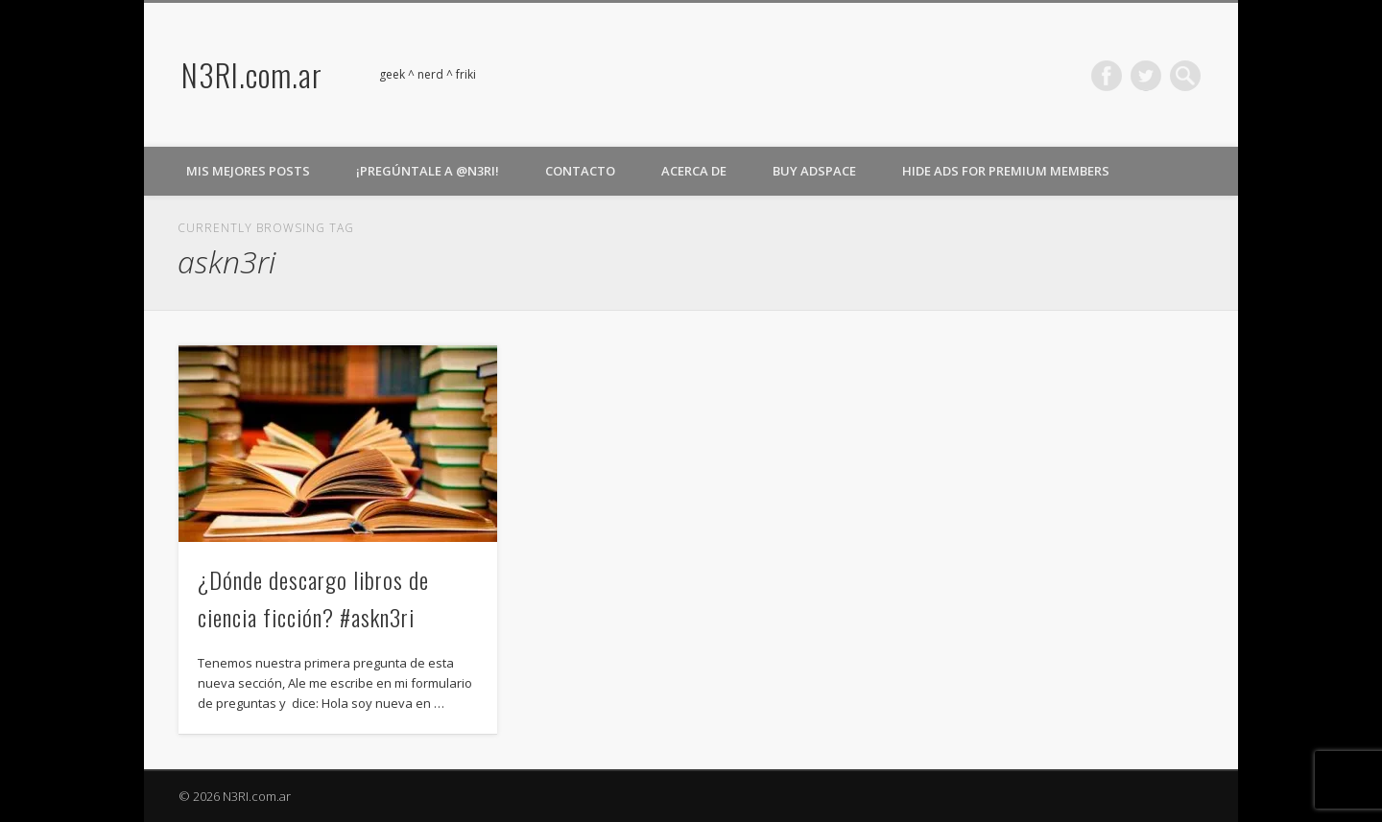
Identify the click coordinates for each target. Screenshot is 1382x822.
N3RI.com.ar (251, 74)
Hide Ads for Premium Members (1005, 170)
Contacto (580, 170)
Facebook (1106, 75)
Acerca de (694, 170)
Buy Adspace (814, 170)
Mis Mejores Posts (248, 170)
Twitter (1146, 75)
